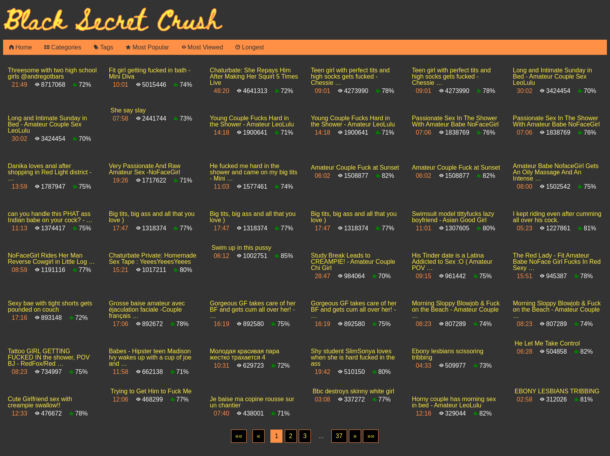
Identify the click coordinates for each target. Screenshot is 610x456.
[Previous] (258, 436)
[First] (239, 436)
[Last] (371, 436)
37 (339, 436)
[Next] (355, 436)
